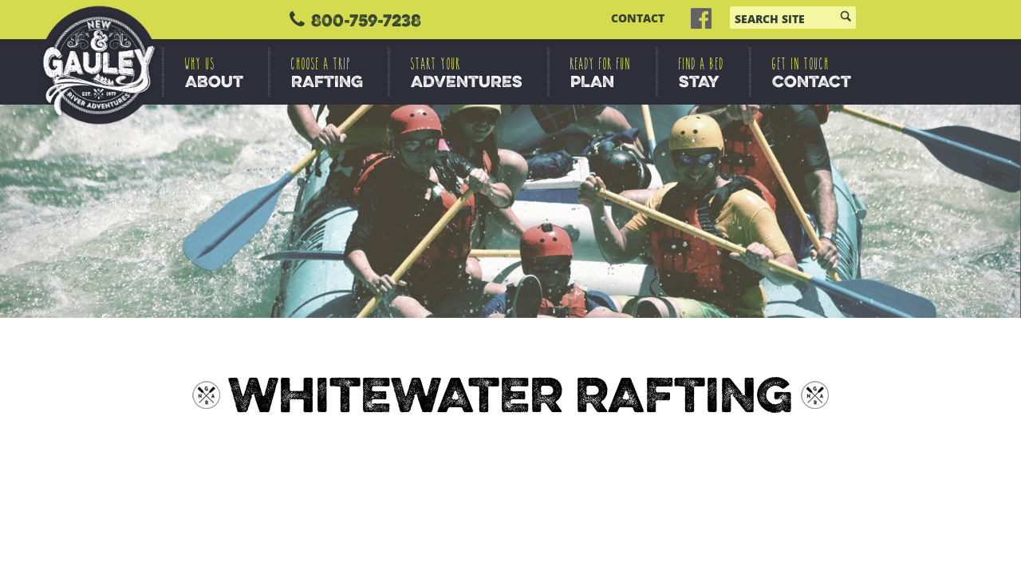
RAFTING (327, 73)
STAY (701, 73)
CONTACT (637, 18)
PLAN (600, 73)
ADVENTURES (466, 73)
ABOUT (214, 73)
